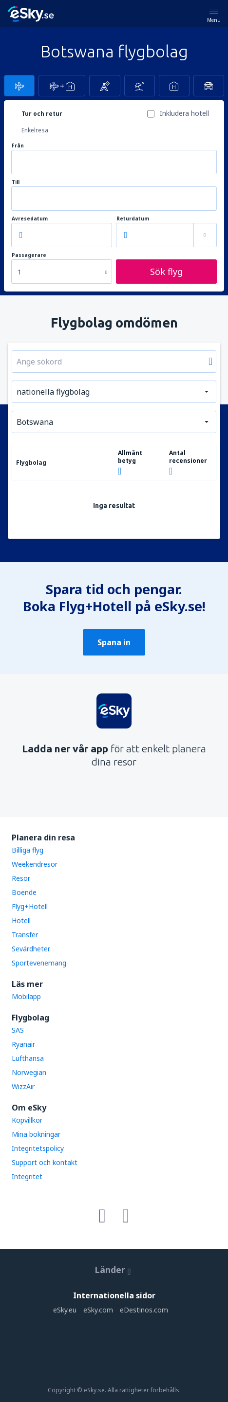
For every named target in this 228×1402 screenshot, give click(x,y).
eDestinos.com (144, 1309)
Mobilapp (26, 996)
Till (15, 182)
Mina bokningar (36, 1134)
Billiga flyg (27, 850)
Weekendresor (34, 864)
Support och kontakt (44, 1162)
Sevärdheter (31, 948)
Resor (21, 878)
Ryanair (23, 1044)
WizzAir (23, 1086)
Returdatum (132, 219)
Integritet (27, 1176)
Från (18, 146)
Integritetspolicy (38, 1148)
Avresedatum (30, 219)
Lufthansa (28, 1058)
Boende (24, 892)
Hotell (21, 920)
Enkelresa (34, 130)
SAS (18, 1030)
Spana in (114, 642)
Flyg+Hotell (30, 906)
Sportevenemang (39, 962)
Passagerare (29, 255)
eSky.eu (64, 1309)
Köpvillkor (27, 1120)
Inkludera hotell (184, 113)
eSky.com (98, 1309)
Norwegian (29, 1072)
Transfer (25, 934)
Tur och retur (41, 113)
